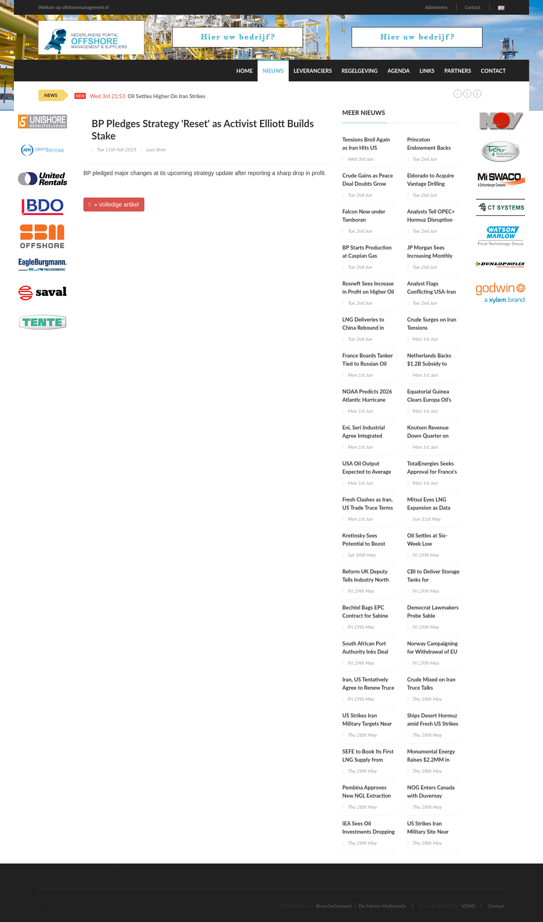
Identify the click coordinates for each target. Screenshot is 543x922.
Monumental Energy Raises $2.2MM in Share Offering (431, 759)
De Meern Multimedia (382, 906)
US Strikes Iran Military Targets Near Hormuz (367, 723)
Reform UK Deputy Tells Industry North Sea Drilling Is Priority (367, 579)
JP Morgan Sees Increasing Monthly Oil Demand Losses (430, 255)
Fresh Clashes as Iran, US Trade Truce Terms (367, 503)
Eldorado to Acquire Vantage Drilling (430, 179)
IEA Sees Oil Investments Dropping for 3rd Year (368, 831)
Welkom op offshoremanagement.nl (73, 7)
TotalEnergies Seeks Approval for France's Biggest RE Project (432, 471)
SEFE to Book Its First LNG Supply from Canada (367, 759)
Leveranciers (313, 70)
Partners (457, 70)
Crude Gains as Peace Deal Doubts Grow (367, 179)
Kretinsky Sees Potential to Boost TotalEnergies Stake (365, 543)
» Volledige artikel (114, 204)
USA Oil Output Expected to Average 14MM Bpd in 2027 (366, 471)
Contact (472, 7)
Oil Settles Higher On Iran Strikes (166, 96)
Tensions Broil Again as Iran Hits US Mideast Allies (366, 147)
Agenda (399, 70)
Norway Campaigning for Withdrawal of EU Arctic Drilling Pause (432, 651)
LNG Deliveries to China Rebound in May (363, 327)
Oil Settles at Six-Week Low (427, 539)
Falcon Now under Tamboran (363, 215)
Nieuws (273, 70)
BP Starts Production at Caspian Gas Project (366, 255)
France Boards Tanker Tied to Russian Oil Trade (367, 363)
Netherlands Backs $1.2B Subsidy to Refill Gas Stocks (429, 363)
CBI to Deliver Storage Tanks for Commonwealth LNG (433, 579)
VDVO (468, 906)
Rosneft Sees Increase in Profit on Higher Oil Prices (368, 291)
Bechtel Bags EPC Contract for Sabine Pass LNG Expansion (366, 615)
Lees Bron (156, 149)
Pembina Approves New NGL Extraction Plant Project (366, 795)
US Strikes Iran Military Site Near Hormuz (428, 831)
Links (427, 70)
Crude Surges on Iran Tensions (431, 323)
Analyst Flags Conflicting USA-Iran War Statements (431, 291)
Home (244, 70)
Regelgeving (360, 70)
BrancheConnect (334, 906)
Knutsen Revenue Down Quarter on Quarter (428, 435)
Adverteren (436, 7)
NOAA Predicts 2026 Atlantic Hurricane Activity (367, 399)
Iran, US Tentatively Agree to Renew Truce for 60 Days (368, 687)
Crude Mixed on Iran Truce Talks (431, 683)
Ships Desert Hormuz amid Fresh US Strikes (432, 719)
